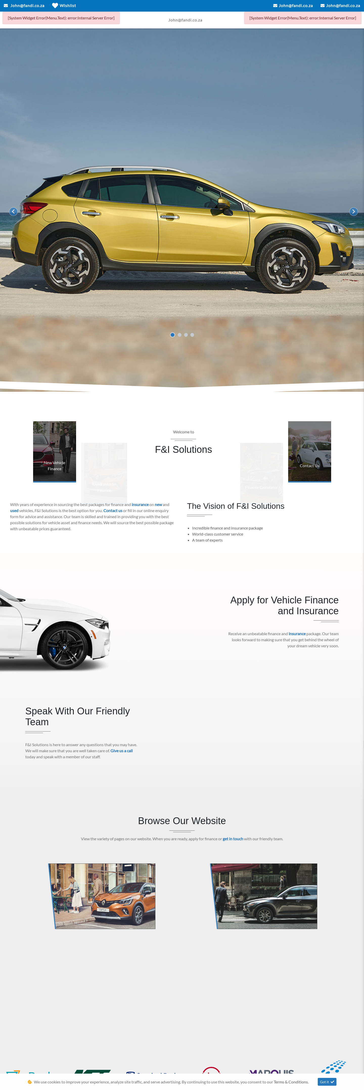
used (14, 510)
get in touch (233, 838)
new (159, 504)
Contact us (113, 510)
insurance (140, 504)
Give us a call (121, 750)
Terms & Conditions (291, 1081)
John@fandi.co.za (27, 5)
